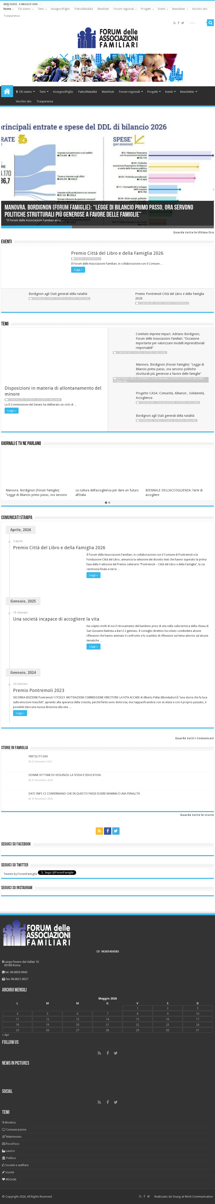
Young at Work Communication (193, 1196)
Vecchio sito (199, 9)
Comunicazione (165, 402)
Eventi (161, 9)
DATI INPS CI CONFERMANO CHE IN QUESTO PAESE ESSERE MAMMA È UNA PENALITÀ (84, 793)
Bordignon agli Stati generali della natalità (58, 294)
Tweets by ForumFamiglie (20, 874)
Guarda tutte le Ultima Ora (193, 232)
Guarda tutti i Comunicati (194, 738)
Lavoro (8, 1151)
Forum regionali (124, 9)
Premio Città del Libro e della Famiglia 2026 (117, 253)
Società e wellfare (78, 298)
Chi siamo (24, 9)
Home (7, 9)
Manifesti (103, 9)
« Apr (5, 1034)
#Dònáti (9, 1179)
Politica (60, 298)
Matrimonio (12, 1136)
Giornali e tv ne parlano (153, 378)
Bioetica (9, 1122)
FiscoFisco (10, 1143)
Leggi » (78, 269)
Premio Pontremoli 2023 (38, 690)
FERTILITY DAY (38, 756)
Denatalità (39, 298)
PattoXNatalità (84, 9)
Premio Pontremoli (87, 258)
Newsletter (178, 9)
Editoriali (123, 378)
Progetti (146, 9)
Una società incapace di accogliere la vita (56, 619)
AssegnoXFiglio (60, 9)
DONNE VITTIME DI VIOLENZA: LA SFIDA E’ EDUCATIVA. (65, 775)
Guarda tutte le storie (197, 815)
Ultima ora (120, 381)
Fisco (133, 378)
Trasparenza (11, 15)
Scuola (8, 1172)
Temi (41, 9)
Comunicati (146, 303)
